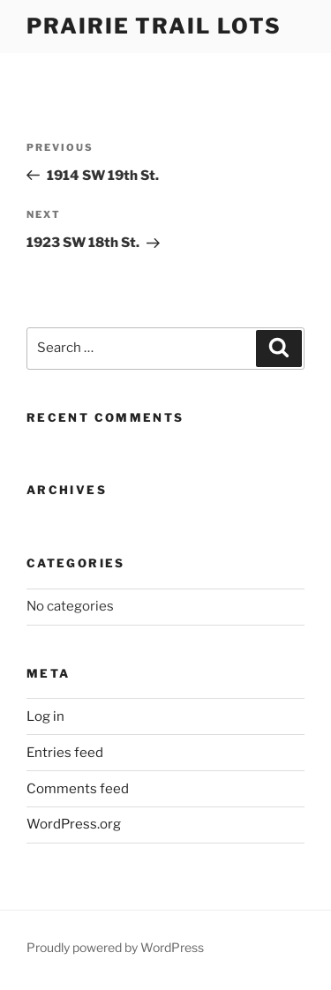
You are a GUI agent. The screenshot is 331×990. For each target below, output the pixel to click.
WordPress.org (73, 824)
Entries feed (64, 753)
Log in (45, 716)
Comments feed (77, 789)
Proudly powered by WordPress (115, 947)
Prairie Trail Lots (154, 26)
